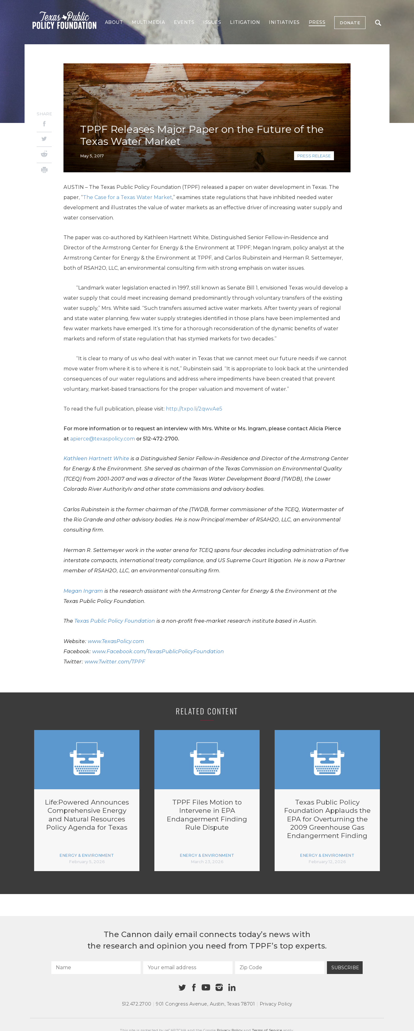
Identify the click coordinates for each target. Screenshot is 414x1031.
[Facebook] (44, 124)
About (114, 22)
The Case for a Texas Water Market (127, 197)
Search (378, 23)
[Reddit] (44, 155)
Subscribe (345, 967)
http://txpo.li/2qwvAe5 (194, 409)
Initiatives (284, 22)
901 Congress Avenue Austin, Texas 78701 (205, 1004)
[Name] (96, 967)
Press (317, 22)
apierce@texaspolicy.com (102, 439)
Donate (350, 22)
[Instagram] (219, 987)
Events (184, 22)
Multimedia (148, 22)
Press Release (314, 155)
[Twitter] (44, 139)
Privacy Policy (276, 1004)
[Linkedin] (232, 987)
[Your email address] (188, 967)
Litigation (245, 22)
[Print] (44, 171)
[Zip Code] (279, 967)
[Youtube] (205, 987)
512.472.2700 (137, 1004)
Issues (212, 22)
